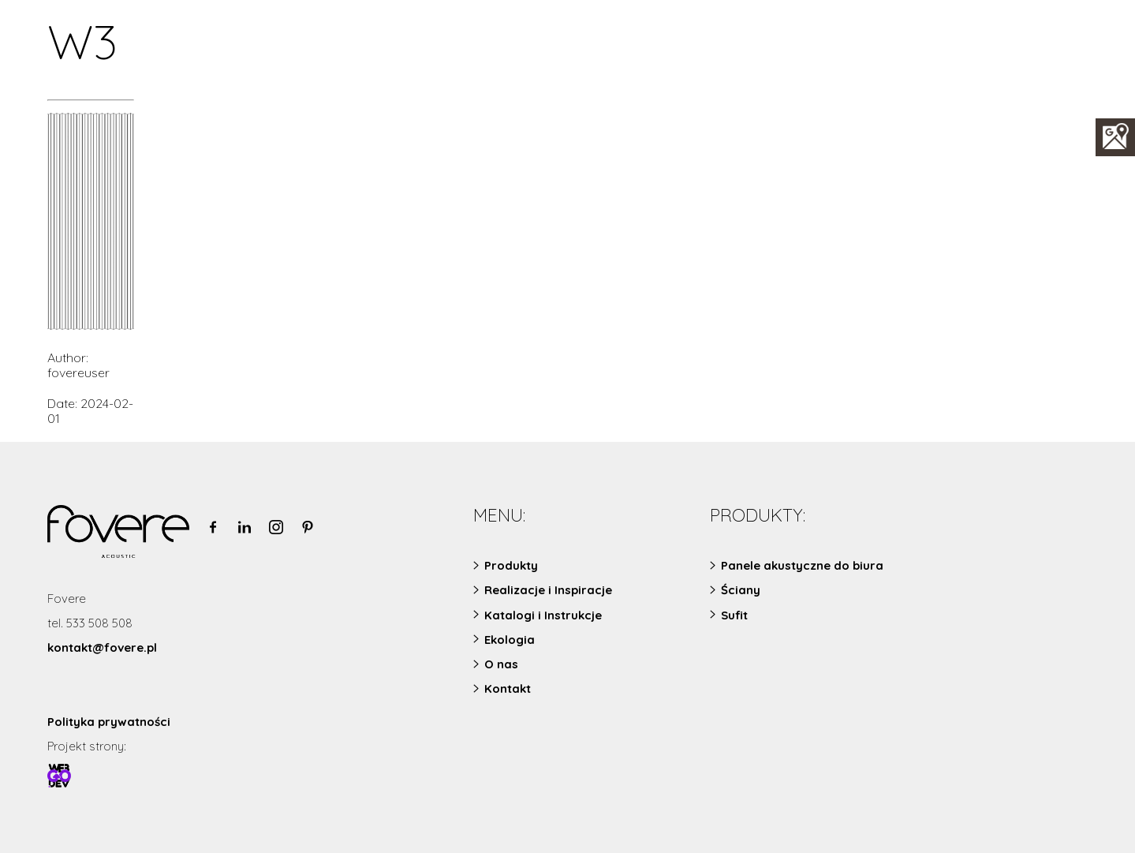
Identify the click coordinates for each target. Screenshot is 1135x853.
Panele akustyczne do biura (802, 565)
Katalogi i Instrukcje (543, 615)
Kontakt (507, 688)
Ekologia (509, 639)
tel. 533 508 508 (90, 622)
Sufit (734, 615)
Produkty (511, 565)
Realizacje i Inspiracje (548, 589)
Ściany (740, 589)
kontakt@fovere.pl (102, 647)
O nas (501, 664)
